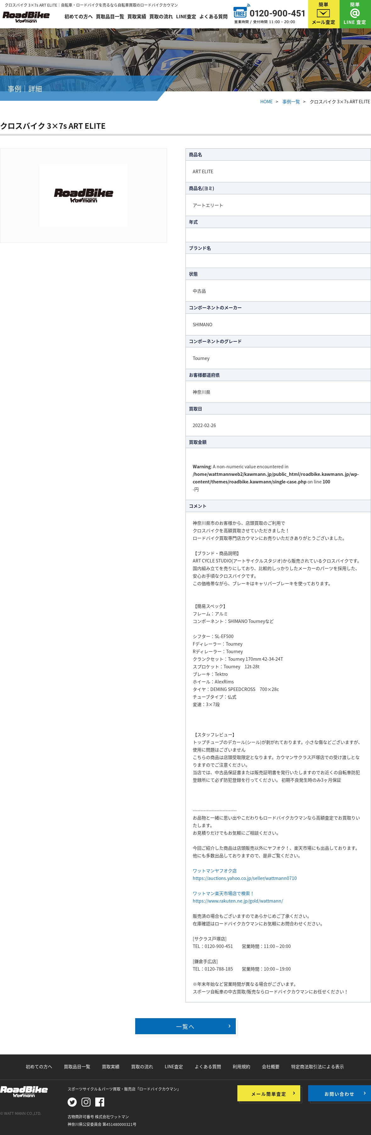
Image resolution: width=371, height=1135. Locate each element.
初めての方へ (78, 16)
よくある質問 (213, 16)
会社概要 (271, 1066)
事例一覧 (291, 101)
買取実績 (136, 16)
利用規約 (241, 1066)
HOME (266, 101)
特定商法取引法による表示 (317, 1066)
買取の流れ (161, 16)
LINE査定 (186, 16)
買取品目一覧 (110, 16)
